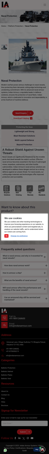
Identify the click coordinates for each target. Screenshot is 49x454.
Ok (6, 236)
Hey (36, 449)
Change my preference (19, 236)
